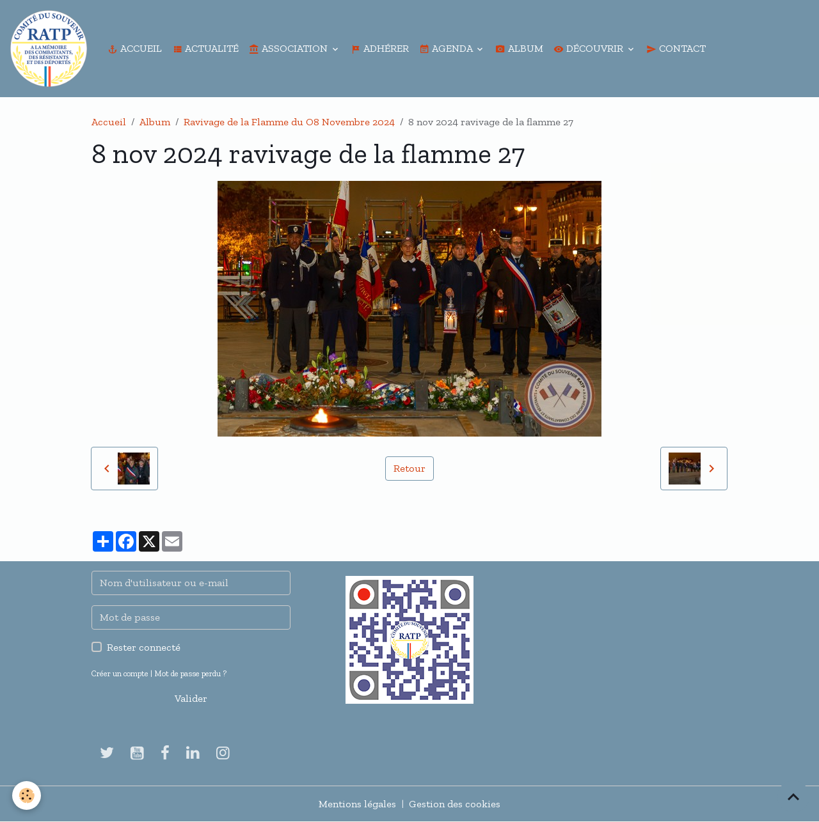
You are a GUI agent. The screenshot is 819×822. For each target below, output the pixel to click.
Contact (676, 48)
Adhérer (380, 48)
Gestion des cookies (454, 804)
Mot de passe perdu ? (190, 673)
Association (289, 48)
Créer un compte (119, 673)
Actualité (205, 48)
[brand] (51, 48)
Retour (409, 468)
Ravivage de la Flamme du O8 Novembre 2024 (289, 122)
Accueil (134, 48)
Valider (191, 698)
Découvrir (589, 48)
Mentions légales (357, 804)
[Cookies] (27, 795)
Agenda (447, 48)
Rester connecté (143, 647)
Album (519, 48)
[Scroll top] (793, 796)
